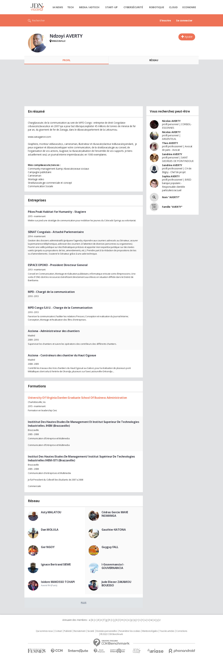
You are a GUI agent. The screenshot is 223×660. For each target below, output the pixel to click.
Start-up (111, 7)
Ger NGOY (48, 547)
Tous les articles (167, 631)
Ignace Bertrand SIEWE (56, 564)
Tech (70, 7)
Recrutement (79, 631)
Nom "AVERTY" (171, 197)
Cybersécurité (133, 7)
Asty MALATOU (51, 512)
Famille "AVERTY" (172, 206)
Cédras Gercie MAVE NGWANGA (115, 514)
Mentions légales (149, 631)
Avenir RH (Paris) (49, 585)
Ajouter (189, 36)
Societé (90, 631)
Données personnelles (106, 631)
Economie (189, 7)
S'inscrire (165, 20)
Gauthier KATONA (114, 530)
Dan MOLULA (49, 530)
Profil (66, 60)
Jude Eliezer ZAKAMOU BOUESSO (116, 583)
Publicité (68, 631)
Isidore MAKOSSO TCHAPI (58, 582)
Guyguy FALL (110, 547)
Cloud (173, 7)
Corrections (181, 631)
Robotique (156, 7)
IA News (58, 7)
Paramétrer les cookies (129, 631)
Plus (83, 602)
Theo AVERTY (170, 143)
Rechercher (38, 20)
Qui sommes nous (44, 631)
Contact (58, 631)
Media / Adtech (89, 7)
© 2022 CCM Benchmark (111, 634)
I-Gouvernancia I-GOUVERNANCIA (113, 566)
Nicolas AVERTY (171, 121)
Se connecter (184, 20)
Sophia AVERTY (171, 176)
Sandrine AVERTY (172, 154)
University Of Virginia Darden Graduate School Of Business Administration (77, 398)
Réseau (153, 60)
